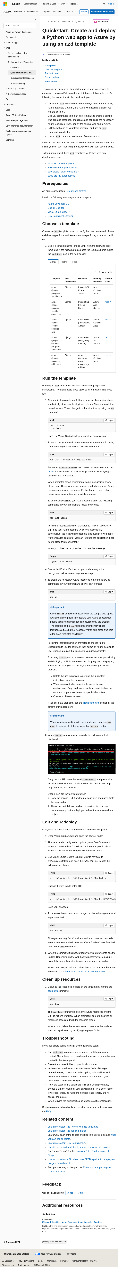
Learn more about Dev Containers (65, 1143)
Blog (40, 1261)
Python (78, 22)
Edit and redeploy (52, 77)
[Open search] (104, 4)
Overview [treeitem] (14, 67)
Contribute (52, 1261)
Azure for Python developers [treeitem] (19, 32)
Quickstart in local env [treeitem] (21, 73)
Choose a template (53, 69)
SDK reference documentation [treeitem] (19, 126)
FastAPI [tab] (64, 262)
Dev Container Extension (61, 216)
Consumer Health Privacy (83, 1261)
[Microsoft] (5, 4)
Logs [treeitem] (8, 110)
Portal (84, 11)
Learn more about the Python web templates (73, 1126)
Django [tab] (53, 262)
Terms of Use (8, 1265)
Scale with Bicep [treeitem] (17, 83)
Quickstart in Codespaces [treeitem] (22, 78)
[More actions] (113, 21)
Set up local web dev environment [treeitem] (17, 55)
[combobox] (19, 25)
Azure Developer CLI (58, 204)
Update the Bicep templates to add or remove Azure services (79, 1147)
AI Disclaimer (8, 1261)
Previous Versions (26, 1261)
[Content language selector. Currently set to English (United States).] (16, 1254)
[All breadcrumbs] (44, 21)
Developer (65, 22)
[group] (82, 899)
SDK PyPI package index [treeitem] (17, 120)
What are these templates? (62, 163)
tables (51, 471)
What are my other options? (62, 176)
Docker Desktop (56, 208)
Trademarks (23, 1265)
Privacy (63, 1261)
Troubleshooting (91, 703)
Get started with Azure (102, 11)
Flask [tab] (74, 262)
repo (107, 287)
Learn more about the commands (67, 1131)
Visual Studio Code (58, 212)
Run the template (52, 73)
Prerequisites (51, 65)
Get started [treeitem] (11, 37)
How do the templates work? (62, 167)
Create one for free (76, 191)
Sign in (111, 4)
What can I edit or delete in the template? (86, 971)
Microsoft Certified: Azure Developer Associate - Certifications (72, 1222)
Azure (53, 22)
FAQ (48, 1111)
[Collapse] (36, 19)
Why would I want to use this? (63, 171)
